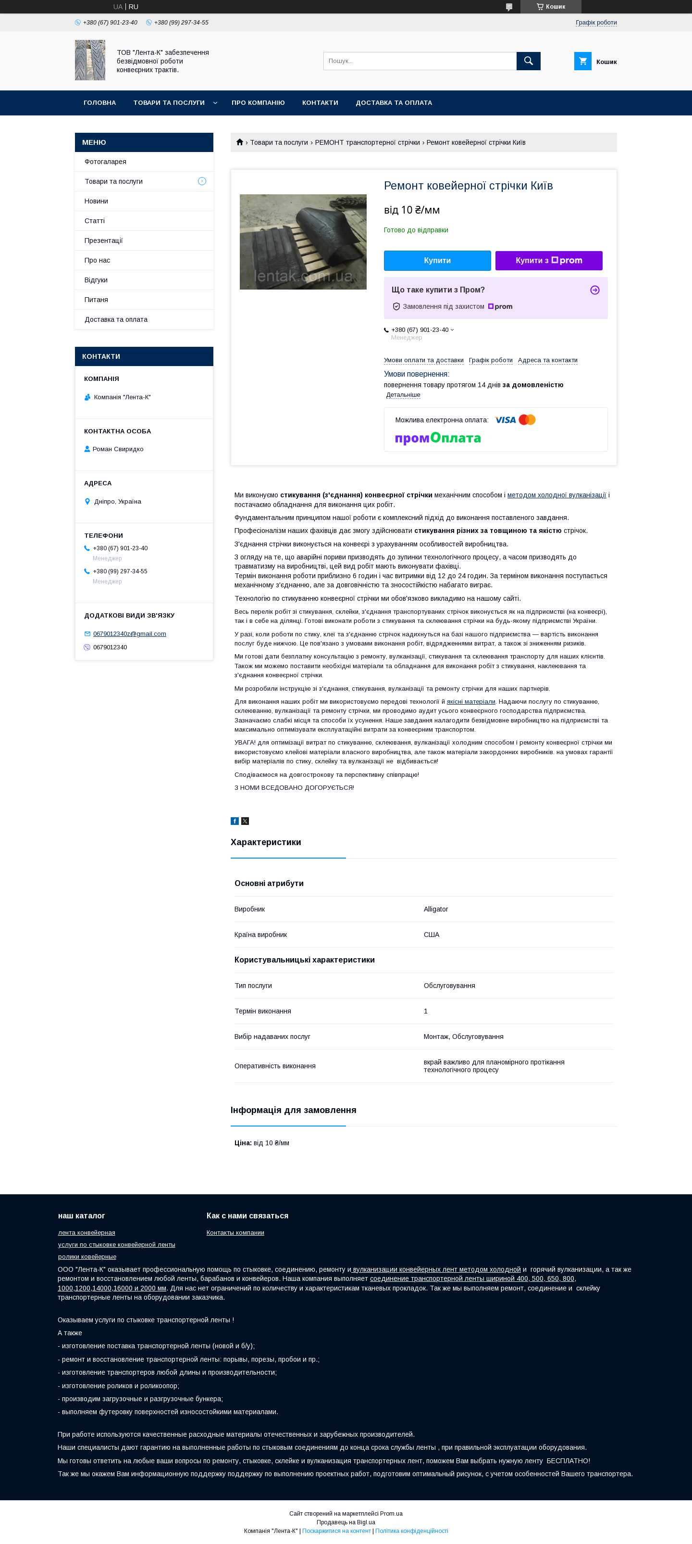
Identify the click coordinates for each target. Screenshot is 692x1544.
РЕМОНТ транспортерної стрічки (367, 142)
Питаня (96, 300)
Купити (437, 260)
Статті (95, 221)
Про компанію (258, 102)
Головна (100, 102)
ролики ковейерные (87, 1256)
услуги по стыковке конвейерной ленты (116, 1244)
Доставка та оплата (394, 102)
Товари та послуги (169, 102)
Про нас (97, 260)
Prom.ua (391, 1513)
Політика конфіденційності (411, 1531)
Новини (96, 201)
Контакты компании (235, 1232)
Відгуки (96, 280)
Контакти (320, 102)
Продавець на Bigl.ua (346, 1522)
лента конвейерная (86, 1232)
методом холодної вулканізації (556, 495)
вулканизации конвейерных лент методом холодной (436, 1269)
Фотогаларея (105, 161)
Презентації (104, 240)
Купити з (549, 260)
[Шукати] (529, 61)
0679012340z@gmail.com (129, 633)
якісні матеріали (471, 701)
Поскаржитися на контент (336, 1531)
